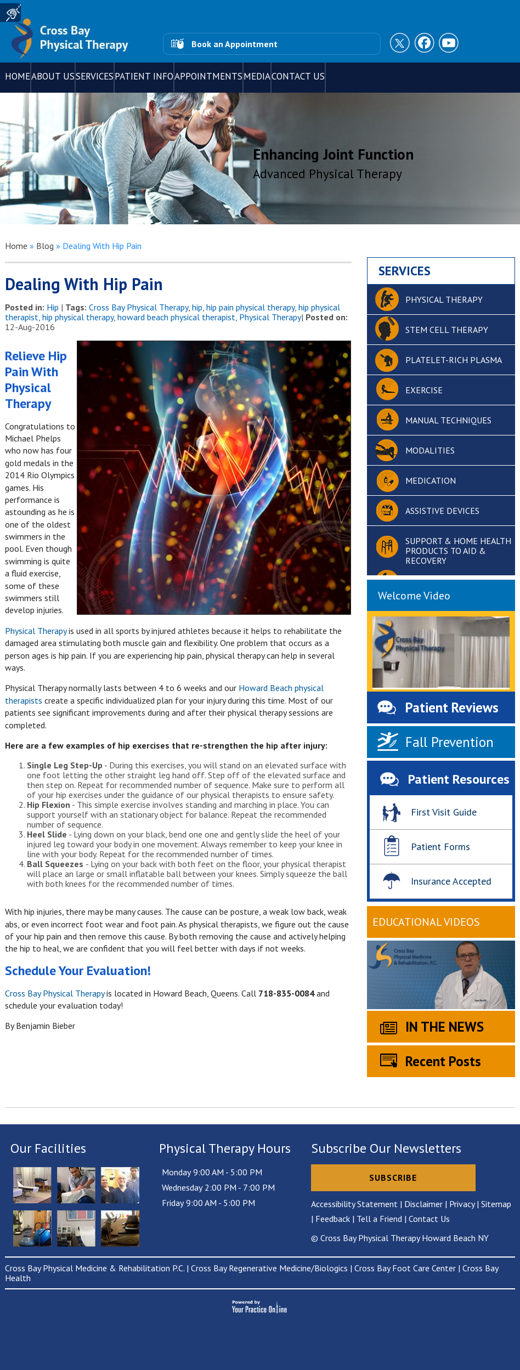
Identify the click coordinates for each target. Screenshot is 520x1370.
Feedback (332, 1218)
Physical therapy (444, 299)
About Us (53, 76)
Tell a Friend (379, 1218)
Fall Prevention (449, 742)
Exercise (424, 389)
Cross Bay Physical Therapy (138, 307)
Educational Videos (426, 922)
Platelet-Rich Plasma (453, 359)
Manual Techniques (448, 420)
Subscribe (393, 1177)
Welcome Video (414, 595)
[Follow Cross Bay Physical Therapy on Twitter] (401, 44)
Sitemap (496, 1203)
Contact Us (298, 76)
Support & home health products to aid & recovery (458, 550)
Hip (53, 307)
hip (197, 307)
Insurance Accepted (451, 881)
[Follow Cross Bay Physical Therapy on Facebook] (425, 44)
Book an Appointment (234, 43)
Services (95, 76)
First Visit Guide (444, 812)
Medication (430, 480)
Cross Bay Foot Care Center (405, 1268)
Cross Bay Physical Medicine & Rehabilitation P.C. (94, 1268)
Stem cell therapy (446, 329)
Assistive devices (442, 510)
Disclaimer (423, 1203)
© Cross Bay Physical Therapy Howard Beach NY (400, 1237)
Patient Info (144, 76)
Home (17, 76)
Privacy (461, 1203)
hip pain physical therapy (250, 307)
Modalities (430, 450)
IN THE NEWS (444, 1026)
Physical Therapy (270, 317)
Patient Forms (440, 846)
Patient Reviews (452, 707)
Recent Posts (443, 1061)
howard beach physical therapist (176, 317)
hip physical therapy (78, 317)
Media (257, 76)
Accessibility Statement (354, 1203)
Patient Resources (459, 779)
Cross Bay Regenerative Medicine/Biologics (269, 1268)
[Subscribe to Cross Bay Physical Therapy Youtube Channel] (449, 44)
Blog (45, 245)
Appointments (208, 76)
